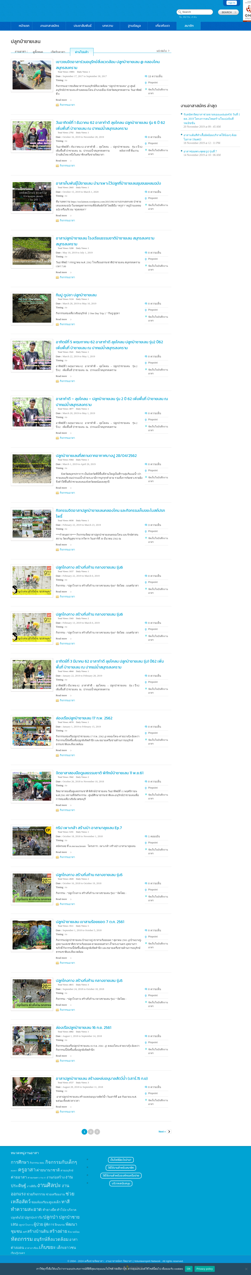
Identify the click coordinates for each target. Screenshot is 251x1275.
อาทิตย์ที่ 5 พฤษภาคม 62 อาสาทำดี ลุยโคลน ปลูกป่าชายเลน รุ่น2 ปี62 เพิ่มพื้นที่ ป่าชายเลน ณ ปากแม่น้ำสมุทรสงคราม (109, 345)
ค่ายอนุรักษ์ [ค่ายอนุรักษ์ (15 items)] (67, 1170)
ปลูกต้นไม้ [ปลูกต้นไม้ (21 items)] (17, 1217)
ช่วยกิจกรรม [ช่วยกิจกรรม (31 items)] (35, 1194)
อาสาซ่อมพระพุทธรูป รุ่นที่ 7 (200, 151)
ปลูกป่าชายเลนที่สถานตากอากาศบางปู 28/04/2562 (96, 455)
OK (189, 1268)
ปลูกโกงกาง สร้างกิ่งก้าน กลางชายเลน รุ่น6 (89, 567)
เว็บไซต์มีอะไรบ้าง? (120, 1160)
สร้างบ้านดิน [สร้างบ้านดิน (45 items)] (38, 1231)
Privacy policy (204, 1268)
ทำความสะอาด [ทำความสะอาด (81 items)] (26, 1209)
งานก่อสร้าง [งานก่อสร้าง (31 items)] (55, 1177)
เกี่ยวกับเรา (165, 25)
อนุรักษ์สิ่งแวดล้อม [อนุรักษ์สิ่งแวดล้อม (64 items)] (51, 1239)
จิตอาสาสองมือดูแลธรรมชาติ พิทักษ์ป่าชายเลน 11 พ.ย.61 (99, 773)
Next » (162, 1131)
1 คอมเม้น (154, 836)
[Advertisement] (210, 70)
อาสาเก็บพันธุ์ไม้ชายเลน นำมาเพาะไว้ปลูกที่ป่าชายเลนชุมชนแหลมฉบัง (108, 183)
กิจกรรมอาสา (67, 104)
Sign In (231, 2)
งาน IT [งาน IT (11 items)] (42, 1177)
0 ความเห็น (154, 137)
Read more (61, 99)
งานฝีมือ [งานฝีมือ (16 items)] (31, 1186)
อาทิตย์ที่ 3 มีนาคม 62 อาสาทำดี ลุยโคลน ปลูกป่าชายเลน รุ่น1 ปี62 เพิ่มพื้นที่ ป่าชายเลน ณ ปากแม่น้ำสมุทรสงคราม (110, 664)
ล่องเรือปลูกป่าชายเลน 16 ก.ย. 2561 (83, 1027)
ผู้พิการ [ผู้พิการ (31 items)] (49, 1224)
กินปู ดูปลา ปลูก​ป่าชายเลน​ (76, 295)
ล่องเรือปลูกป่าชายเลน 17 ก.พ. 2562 (84, 718)
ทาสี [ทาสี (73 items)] (65, 1201)
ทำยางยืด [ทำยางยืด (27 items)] (49, 1210)
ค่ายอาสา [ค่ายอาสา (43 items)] (19, 1177)
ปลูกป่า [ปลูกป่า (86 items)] (50, 1217)
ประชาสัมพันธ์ (83, 25)
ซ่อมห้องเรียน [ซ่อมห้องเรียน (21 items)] (39, 1202)
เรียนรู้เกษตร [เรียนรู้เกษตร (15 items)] (18, 1253)
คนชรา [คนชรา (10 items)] (14, 1171)
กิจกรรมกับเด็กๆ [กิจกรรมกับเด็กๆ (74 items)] (61, 1162)
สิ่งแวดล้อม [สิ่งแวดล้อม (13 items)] (74, 1232)
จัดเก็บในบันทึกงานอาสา (158, 91)
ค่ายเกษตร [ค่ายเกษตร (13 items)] (33, 1177)
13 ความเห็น (155, 76)
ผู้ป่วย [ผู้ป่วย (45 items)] (38, 1224)
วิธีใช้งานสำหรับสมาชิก (121, 1168)
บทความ (109, 25)
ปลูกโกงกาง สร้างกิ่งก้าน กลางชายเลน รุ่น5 (89, 875)
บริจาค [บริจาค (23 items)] (71, 1209)
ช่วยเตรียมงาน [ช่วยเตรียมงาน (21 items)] (55, 1194)
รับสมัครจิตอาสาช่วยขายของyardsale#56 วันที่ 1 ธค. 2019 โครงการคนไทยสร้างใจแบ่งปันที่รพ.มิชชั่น (212, 119)
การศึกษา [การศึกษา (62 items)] (20, 1162)
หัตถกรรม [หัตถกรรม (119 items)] (22, 1239)
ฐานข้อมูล (136, 25)
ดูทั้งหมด (38, 51)
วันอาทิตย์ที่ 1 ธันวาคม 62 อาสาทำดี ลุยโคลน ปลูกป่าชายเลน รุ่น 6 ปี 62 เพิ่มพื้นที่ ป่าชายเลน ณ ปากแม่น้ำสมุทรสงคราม (110, 125)
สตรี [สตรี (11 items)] (25, 1232)
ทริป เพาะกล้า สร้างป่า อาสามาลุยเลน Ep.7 (89, 828)
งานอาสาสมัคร (51, 25)
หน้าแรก (24, 25)
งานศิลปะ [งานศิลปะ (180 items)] (49, 1185)
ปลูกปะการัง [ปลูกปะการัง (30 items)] (34, 1217)
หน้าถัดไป (161, 51)
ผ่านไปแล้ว (81, 52)
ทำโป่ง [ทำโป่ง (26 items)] (61, 1210)
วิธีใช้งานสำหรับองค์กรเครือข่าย (121, 1176)
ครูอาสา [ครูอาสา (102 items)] (27, 1170)
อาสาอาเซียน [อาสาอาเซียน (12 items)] (31, 1248)
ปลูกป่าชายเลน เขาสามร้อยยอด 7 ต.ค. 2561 (90, 922)
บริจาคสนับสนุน (121, 1183)
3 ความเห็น (154, 525)
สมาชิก (191, 25)
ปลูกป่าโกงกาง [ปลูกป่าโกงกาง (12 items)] (26, 1225)
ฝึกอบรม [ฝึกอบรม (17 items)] (60, 1224)
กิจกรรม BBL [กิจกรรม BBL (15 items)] (37, 1162)
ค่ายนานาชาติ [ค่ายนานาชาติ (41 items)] (48, 1170)
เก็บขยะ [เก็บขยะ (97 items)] (47, 1247)
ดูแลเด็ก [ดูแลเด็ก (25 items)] (55, 1202)
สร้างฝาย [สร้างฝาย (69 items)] (58, 1231)
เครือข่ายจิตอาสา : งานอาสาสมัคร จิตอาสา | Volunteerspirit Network (122, 1261)
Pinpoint (153, 82)
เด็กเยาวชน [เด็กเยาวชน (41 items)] (66, 1248)
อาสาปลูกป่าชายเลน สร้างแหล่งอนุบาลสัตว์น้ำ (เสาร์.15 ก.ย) (102, 1078)
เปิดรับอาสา (58, 51)
